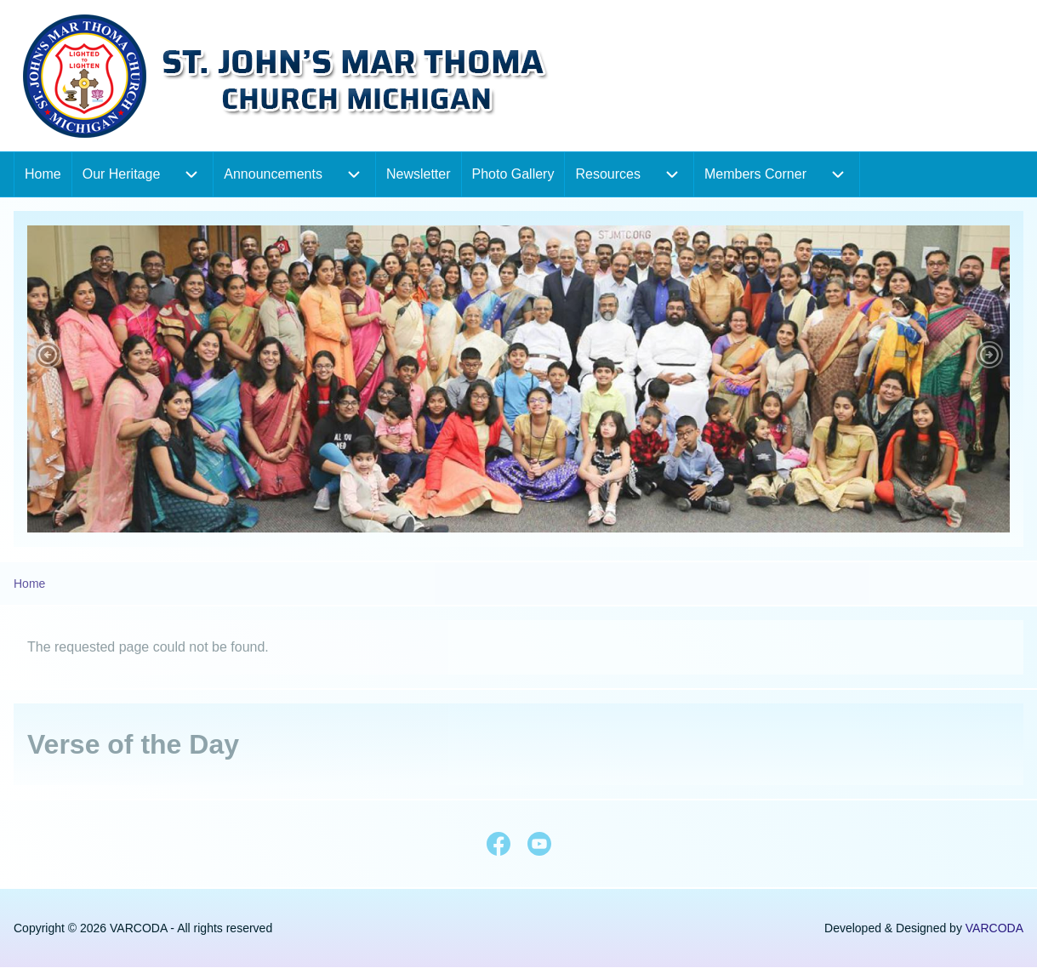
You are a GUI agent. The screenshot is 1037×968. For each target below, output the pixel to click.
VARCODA (994, 928)
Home (29, 583)
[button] (47, 354)
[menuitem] (42, 174)
